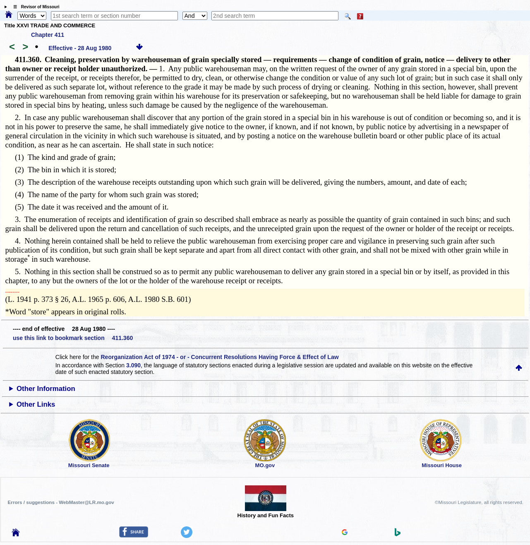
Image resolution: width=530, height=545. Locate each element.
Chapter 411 (47, 34)
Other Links (36, 404)
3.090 (133, 365)
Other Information (46, 389)
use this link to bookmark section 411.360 (73, 338)
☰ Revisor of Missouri (34, 7)
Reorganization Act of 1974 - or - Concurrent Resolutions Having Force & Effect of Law (219, 357)
